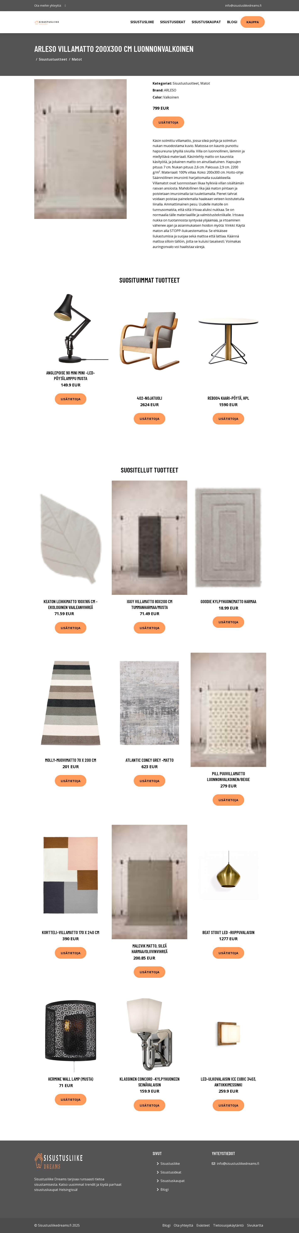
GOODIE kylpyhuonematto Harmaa (228, 601)
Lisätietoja (168, 122)
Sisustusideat (172, 22)
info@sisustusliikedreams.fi (243, 5)
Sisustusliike (142, 22)
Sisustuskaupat (206, 22)
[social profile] (65, 6)
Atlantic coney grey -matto (150, 760)
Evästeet (203, 1225)
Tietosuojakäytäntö (228, 1225)
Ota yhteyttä (183, 1225)
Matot (77, 59)
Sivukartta (255, 1225)
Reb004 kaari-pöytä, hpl (228, 398)
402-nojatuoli (149, 398)
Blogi (232, 22)
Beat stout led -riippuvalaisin (228, 932)
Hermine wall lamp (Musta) (70, 1078)
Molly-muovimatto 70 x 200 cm (70, 760)
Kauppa (252, 22)
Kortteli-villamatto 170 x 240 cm (70, 932)
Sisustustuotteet (53, 59)
